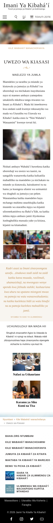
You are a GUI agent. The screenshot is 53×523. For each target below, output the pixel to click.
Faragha (26, 504)
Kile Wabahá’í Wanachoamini (25, 442)
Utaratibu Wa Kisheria (33, 500)
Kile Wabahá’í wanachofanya (25, 448)
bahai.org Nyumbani (19, 436)
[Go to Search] (16, 17)
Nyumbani (8, 419)
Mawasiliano (11, 500)
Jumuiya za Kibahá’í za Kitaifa (25, 454)
